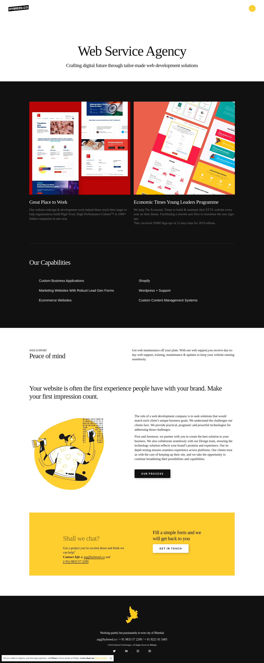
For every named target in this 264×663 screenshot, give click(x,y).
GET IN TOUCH (170, 548)
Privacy (153, 645)
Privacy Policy (101, 658)
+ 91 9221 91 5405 (155, 639)
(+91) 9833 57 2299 (76, 561)
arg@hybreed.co (94, 557)
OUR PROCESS (152, 473)
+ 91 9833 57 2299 (130, 639)
